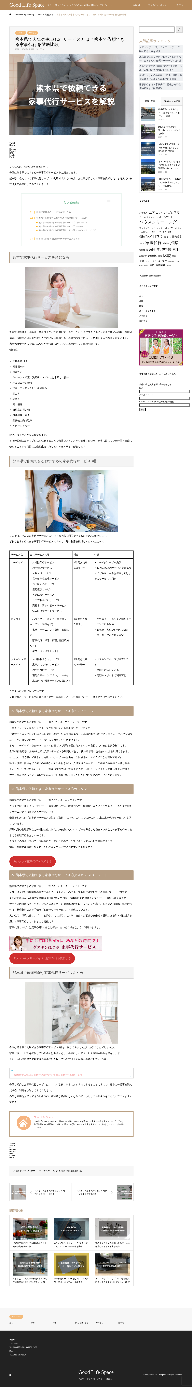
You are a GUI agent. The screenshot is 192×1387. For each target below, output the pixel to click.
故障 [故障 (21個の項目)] (152, 249)
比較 (80, 1171)
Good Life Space (28, 1171)
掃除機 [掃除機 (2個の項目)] (142, 250)
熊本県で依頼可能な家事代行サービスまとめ (58, 238)
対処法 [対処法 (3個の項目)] (166, 243)
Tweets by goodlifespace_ (151, 276)
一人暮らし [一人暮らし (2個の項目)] (144, 232)
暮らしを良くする (147, 311)
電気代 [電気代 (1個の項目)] (168, 265)
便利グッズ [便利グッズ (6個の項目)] (145, 236)
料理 (141, 306)
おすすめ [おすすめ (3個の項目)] (143, 213)
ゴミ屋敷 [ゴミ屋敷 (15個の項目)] (173, 212)
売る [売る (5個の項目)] (166, 236)
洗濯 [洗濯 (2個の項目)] (174, 256)
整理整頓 (74, 1171)
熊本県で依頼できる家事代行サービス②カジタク (61, 226)
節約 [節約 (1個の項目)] (140, 265)
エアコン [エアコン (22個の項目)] (155, 212)
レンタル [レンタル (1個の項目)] (178, 228)
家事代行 (62, 1171)
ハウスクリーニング (50, 1171)
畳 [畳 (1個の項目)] (178, 261)
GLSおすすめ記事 (172, 101)
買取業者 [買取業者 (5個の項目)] (160, 265)
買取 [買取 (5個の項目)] (152, 265)
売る (141, 296)
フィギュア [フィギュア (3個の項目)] (144, 228)
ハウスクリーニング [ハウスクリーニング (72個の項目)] (158, 222)
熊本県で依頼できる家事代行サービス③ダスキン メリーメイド (67, 230)
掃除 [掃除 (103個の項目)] (174, 242)
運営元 (180, 5)
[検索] (179, 29)
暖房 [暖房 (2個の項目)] (160, 256)
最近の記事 (150, 101)
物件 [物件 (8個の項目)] (164, 261)
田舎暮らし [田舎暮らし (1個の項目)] (172, 261)
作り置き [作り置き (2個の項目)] (162, 232)
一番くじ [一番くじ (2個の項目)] (153, 232)
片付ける (32, 33)
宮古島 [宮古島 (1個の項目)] (141, 243)
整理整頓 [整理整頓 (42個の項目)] (164, 249)
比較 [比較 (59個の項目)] (167, 255)
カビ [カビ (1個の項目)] (164, 213)
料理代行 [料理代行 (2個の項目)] (143, 256)
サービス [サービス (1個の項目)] (142, 217)
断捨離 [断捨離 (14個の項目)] (152, 255)
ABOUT (136, 5)
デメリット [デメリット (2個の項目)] (168, 217)
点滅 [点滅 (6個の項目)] (141, 261)
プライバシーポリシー (158, 5)
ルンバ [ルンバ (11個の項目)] (169, 227)
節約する (143, 321)
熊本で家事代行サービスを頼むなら (53, 212)
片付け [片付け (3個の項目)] (149, 261)
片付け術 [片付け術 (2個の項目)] (156, 261)
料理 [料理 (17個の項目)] (176, 249)
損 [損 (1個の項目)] (147, 250)
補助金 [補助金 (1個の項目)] (146, 265)
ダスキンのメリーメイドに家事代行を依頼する (42, 958)
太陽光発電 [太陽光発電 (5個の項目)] (175, 236)
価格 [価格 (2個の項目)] (169, 232)
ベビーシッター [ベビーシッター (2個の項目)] (157, 228)
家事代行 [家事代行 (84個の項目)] (153, 242)
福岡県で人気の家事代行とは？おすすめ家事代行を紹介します (48, 1075)
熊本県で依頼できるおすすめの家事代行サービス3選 (61, 218)
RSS (10, 1375)
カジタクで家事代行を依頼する (32, 861)
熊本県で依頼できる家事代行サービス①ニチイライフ (63, 222)
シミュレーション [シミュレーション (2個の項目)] (154, 217)
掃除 (20, 33)
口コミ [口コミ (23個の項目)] (158, 236)
